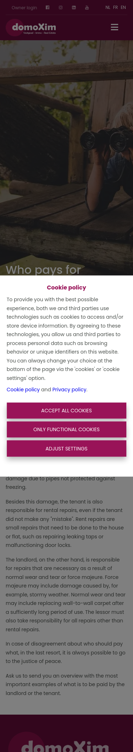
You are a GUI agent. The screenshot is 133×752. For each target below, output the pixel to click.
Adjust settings (66, 448)
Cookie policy (23, 389)
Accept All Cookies (66, 410)
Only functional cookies (66, 429)
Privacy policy (69, 389)
